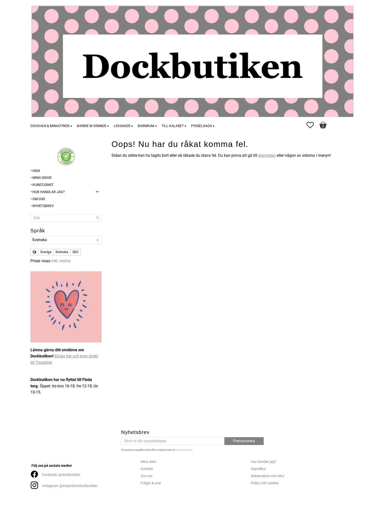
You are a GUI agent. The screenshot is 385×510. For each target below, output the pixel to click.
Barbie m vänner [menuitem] (91, 126)
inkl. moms (60, 261)
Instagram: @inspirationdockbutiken (69, 486)
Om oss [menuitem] (38, 199)
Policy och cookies (265, 483)
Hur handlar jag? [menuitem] (48, 192)
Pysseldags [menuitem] (201, 126)
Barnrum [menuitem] (146, 126)
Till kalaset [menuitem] (173, 126)
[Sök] (98, 218)
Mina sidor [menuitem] (42, 178)
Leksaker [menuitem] (122, 126)
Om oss (146, 476)
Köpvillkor (258, 469)
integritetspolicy (184, 449)
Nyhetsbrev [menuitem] (43, 206)
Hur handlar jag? (263, 462)
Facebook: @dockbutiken (61, 475)
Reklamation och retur (268, 476)
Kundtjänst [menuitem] (43, 185)
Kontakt (147, 469)
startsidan (267, 155)
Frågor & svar (151, 483)
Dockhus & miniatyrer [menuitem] (49, 126)
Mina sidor (149, 462)
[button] (312, 125)
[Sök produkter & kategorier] (66, 218)
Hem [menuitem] (36, 171)
